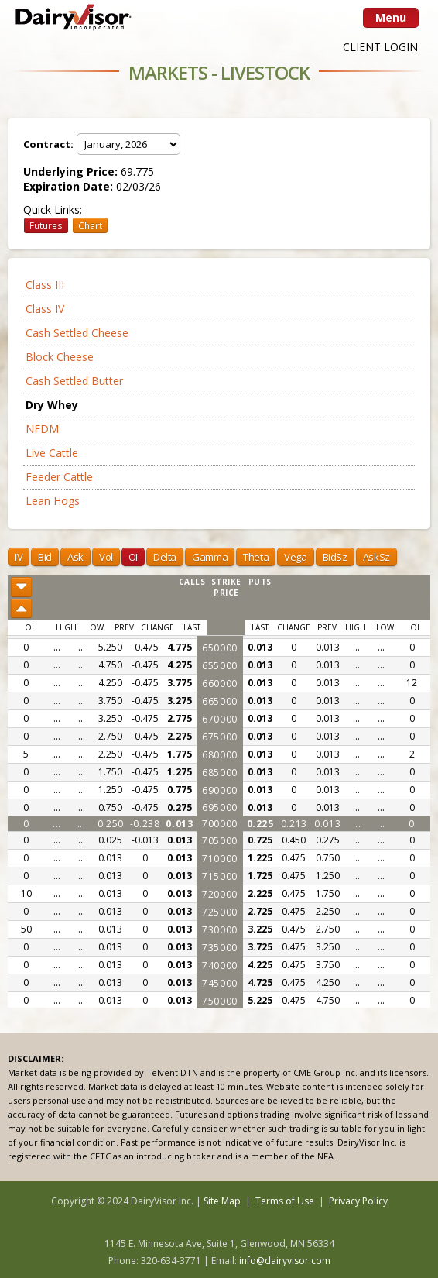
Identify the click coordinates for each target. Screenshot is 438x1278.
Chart (90, 225)
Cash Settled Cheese (77, 332)
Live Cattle (52, 452)
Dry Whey (52, 404)
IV (18, 557)
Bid (45, 557)
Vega (295, 557)
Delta (164, 557)
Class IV (45, 308)
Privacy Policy (358, 1201)
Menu (390, 17)
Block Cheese (60, 356)
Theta (256, 557)
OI (133, 557)
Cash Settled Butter (74, 380)
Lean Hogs (53, 500)
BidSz (335, 557)
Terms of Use (284, 1201)
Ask (75, 557)
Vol (106, 557)
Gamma (210, 557)
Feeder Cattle (59, 476)
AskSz (376, 557)
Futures (46, 225)
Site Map (222, 1201)
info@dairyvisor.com (284, 1260)
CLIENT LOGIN (380, 47)
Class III (45, 284)
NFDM (42, 428)
